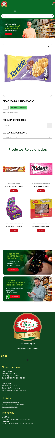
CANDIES (18, 183)
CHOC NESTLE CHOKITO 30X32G (14, 186)
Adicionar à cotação (18, 107)
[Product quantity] (6, 107)
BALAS (33, 183)
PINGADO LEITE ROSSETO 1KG (41, 226)
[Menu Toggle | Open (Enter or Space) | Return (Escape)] (28, 360)
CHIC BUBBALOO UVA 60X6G (14, 226)
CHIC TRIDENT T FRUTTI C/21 (41, 186)
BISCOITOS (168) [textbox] (27, 137)
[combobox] (27, 137)
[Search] (52, 16)
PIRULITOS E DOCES (45, 183)
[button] (14, 10)
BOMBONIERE (11, 183)
